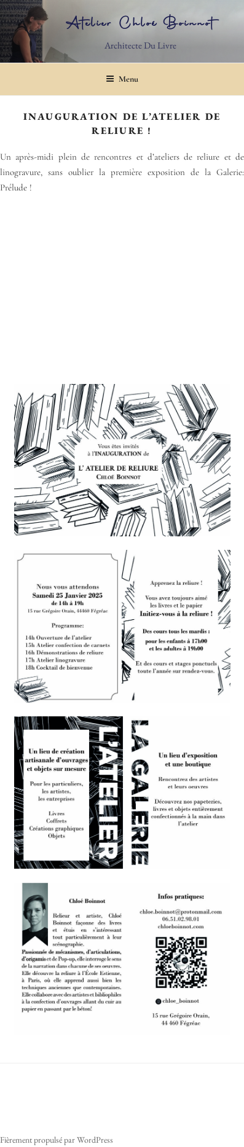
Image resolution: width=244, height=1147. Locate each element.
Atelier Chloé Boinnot (140, 24)
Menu (122, 79)
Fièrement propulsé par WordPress (56, 1139)
